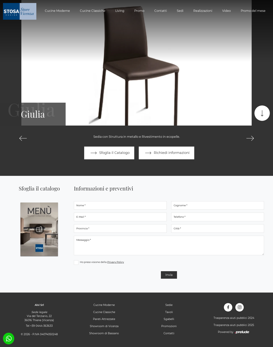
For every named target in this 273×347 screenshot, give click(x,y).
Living (119, 11)
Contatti (160, 11)
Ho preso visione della (102, 261)
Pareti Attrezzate (104, 319)
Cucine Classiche (92, 11)
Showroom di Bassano (104, 333)
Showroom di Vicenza (104, 326)
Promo (139, 11)
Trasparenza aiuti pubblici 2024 (234, 318)
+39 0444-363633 (41, 325)
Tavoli (169, 312)
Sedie (168, 305)
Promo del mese (253, 11)
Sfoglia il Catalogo (109, 153)
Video (226, 11)
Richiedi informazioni (166, 153)
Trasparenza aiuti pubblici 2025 (234, 325)
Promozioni (169, 326)
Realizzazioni (202, 11)
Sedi (180, 11)
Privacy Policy (115, 261)
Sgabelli (169, 319)
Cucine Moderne (57, 11)
